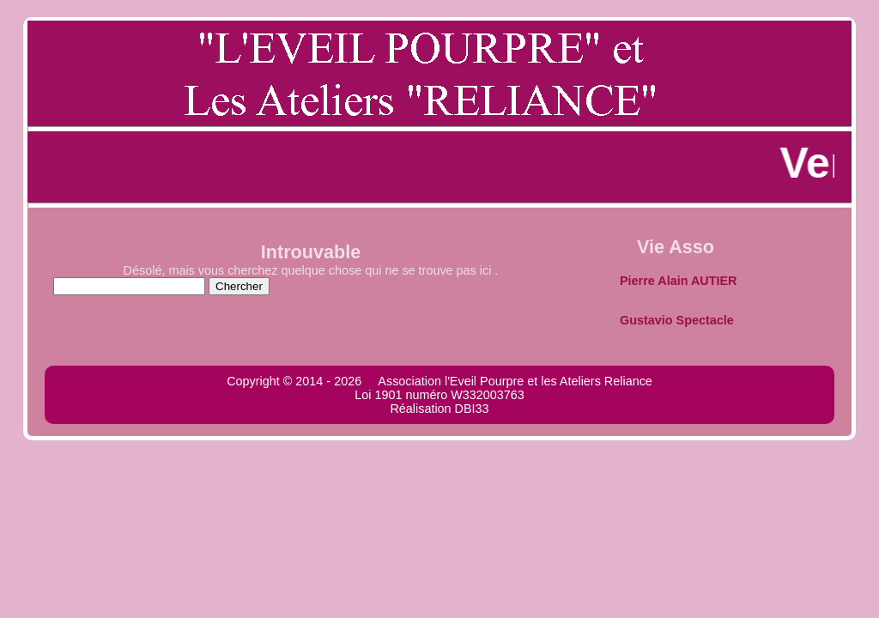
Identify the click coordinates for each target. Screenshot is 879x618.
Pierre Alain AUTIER (678, 281)
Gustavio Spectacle (677, 320)
